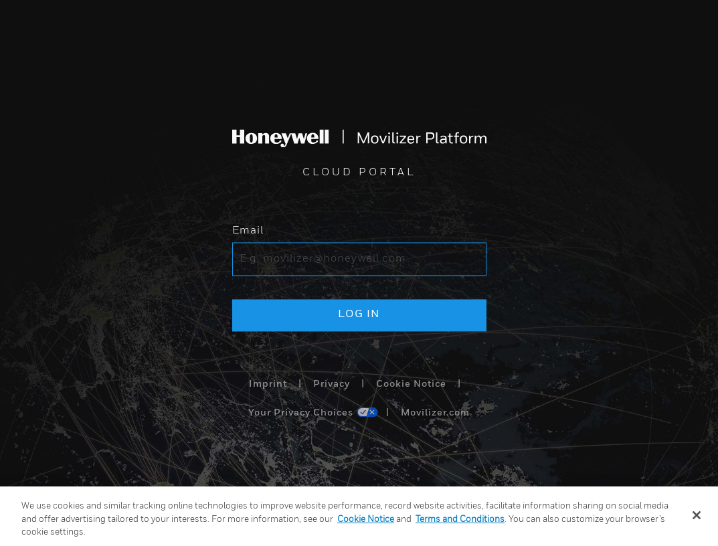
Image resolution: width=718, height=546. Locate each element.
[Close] (696, 515)
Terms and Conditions (460, 519)
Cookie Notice (411, 384)
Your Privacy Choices (300, 413)
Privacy (331, 384)
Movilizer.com (435, 413)
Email (248, 231)
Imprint (268, 384)
